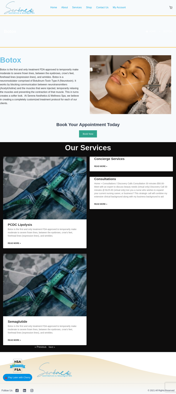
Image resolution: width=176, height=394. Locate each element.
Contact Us (102, 7)
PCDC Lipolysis (20, 225)
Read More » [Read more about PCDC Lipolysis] (14, 243)
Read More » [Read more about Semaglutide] (14, 341)
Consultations (105, 179)
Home (53, 7)
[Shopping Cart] (170, 7)
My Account (119, 7)
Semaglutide (17, 322)
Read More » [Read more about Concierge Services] (100, 167)
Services (77, 7)
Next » (51, 347)
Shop (89, 7)
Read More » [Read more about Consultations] (100, 205)
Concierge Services (109, 159)
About (64, 7)
